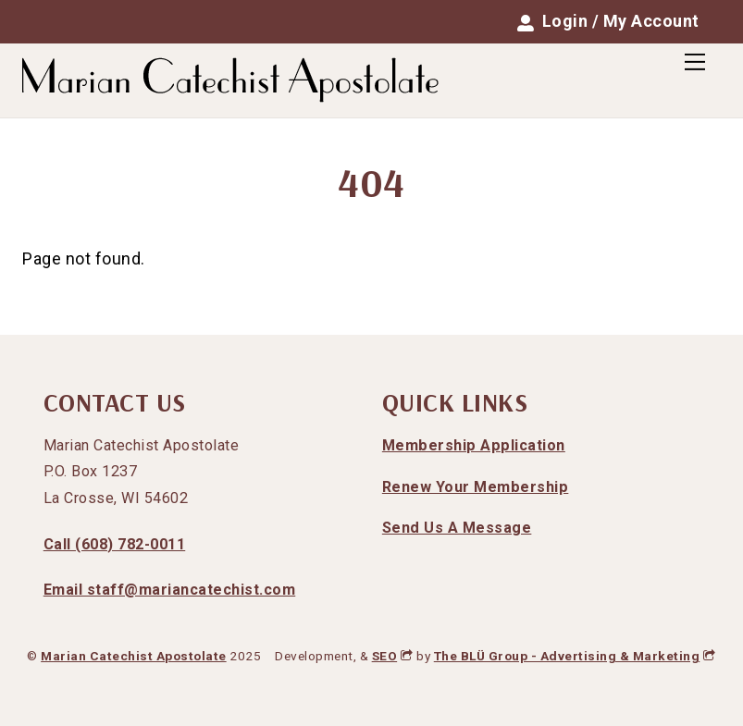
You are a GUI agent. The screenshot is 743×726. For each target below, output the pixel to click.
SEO (393, 655)
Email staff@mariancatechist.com (169, 589)
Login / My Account (608, 21)
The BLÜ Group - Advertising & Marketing (575, 655)
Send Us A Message (457, 527)
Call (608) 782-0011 (114, 544)
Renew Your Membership (475, 487)
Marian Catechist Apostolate (134, 655)
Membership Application (473, 445)
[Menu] (694, 61)
